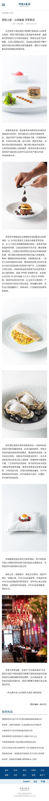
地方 (24, 775)
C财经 (33, 770)
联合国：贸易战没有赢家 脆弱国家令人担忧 (19, 759)
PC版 (43, 781)
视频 (6, 775)
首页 (6, 770)
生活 (42, 770)
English (26, 781)
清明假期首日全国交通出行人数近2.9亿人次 (19, 736)
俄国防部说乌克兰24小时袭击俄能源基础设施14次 (22, 719)
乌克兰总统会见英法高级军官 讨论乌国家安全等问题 (23, 748)
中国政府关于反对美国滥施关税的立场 (17, 730)
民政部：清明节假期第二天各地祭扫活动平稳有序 (21, 725)
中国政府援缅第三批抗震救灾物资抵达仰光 (19, 742)
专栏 (15, 775)
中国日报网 (5, 13)
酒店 (11, 13)
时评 (15, 770)
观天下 (42, 775)
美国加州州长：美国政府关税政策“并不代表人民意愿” (23, 753)
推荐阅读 (7, 711)
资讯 (24, 770)
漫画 (33, 775)
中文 (35, 781)
